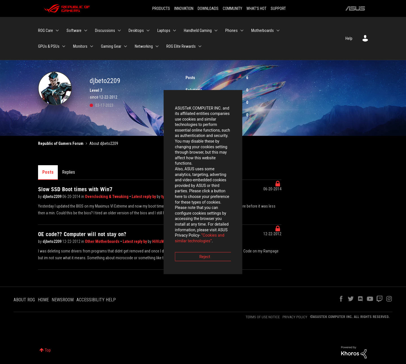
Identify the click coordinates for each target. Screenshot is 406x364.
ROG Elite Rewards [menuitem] (181, 46)
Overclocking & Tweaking (107, 196)
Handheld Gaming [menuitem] (198, 30)
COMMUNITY (232, 8)
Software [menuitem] (74, 30)
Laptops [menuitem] (163, 30)
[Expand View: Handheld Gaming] (216, 30)
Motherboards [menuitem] (262, 30)
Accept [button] (234, 213)
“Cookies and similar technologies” (166, 197)
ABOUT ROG (24, 299)
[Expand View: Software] (86, 30)
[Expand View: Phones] (242, 30)
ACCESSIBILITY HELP (96, 299)
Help (348, 38)
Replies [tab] (68, 172)
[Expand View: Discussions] (119, 30)
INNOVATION (183, 8)
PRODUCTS (161, 8)
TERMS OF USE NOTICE (263, 317)
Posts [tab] (48, 172)
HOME (43, 299)
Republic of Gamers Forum (60, 143)
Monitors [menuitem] (80, 46)
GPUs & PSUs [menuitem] (48, 46)
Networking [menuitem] (144, 46)
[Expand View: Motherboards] (278, 30)
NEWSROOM (63, 299)
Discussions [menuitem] (105, 30)
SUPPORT (278, 8)
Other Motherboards (102, 241)
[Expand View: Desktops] (148, 30)
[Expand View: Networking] (157, 46)
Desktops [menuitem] (136, 30)
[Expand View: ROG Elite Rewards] (200, 46)
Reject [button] (171, 213)
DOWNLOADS (208, 8)
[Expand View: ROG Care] (57, 30)
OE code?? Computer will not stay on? (82, 234)
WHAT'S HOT (256, 8)
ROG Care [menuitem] (45, 30)
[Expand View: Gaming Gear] (125, 46)
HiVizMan (160, 241)
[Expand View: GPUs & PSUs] (64, 46)
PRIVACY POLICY (295, 317)
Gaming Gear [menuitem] (111, 46)
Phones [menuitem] (231, 30)
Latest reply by (135, 241)
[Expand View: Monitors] (91, 46)
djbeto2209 (52, 196)
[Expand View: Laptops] (174, 30)
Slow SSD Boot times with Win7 (75, 189)
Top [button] (48, 350)
